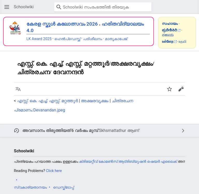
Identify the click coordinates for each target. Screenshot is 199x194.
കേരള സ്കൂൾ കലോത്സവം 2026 (62, 24)
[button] (6, 7)
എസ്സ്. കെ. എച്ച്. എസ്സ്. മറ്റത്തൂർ (47, 100)
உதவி (182, 41)
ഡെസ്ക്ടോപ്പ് (63, 187)
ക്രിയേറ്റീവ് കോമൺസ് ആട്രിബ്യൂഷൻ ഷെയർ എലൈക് (128, 161)
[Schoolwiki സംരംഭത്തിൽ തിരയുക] (102, 7)
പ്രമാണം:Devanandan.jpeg (39, 110)
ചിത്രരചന (122, 100)
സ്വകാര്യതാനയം (30, 187)
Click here (54, 171)
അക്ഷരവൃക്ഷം (95, 100)
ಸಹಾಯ (168, 35)
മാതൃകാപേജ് (116, 39)
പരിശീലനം (92, 39)
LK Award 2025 (39, 39)
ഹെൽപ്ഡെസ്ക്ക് (67, 39)
